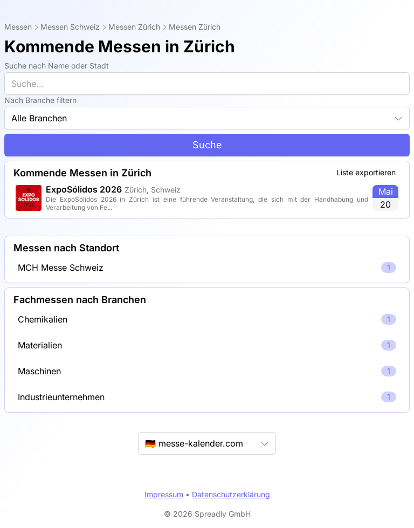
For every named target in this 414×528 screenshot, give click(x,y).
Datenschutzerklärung (231, 494)
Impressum (163, 494)
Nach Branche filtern (40, 100)
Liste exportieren (366, 172)
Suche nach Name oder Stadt (56, 65)
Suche (207, 144)
